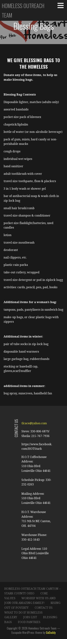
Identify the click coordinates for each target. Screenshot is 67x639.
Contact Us (44, 607)
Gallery (10, 617)
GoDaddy (51, 632)
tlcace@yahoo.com (34, 423)
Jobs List (30, 617)
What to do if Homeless (23, 612)
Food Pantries (29, 622)
